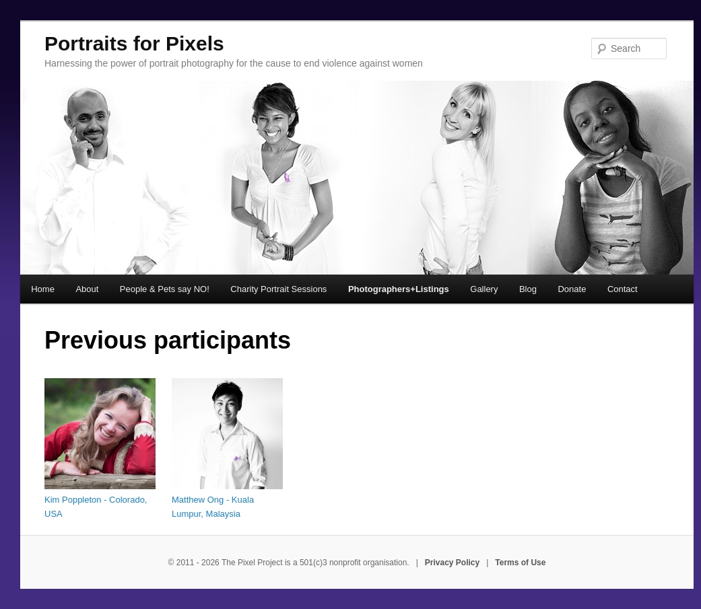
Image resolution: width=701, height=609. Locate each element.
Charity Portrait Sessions (278, 289)
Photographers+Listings (398, 289)
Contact (622, 289)
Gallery (484, 289)
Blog (528, 289)
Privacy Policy (452, 562)
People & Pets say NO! (164, 289)
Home (43, 289)
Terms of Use (520, 562)
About (86, 289)
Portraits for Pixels (134, 43)
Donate (572, 289)
